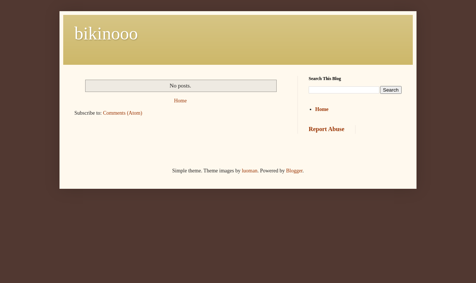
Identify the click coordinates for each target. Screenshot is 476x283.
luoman (249, 171)
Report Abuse (326, 129)
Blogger (294, 171)
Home (180, 101)
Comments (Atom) (122, 113)
